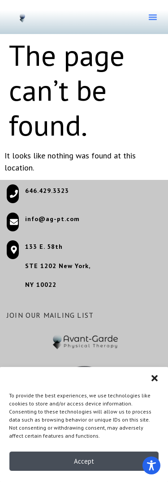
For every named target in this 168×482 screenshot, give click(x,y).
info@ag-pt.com (52, 219)
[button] (154, 380)
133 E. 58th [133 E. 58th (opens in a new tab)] (44, 247)
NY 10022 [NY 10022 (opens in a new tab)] (40, 285)
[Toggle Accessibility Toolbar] (151, 465)
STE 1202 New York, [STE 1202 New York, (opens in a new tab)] (57, 266)
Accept (84, 463)
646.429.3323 (47, 191)
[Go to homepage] (22, 16)
